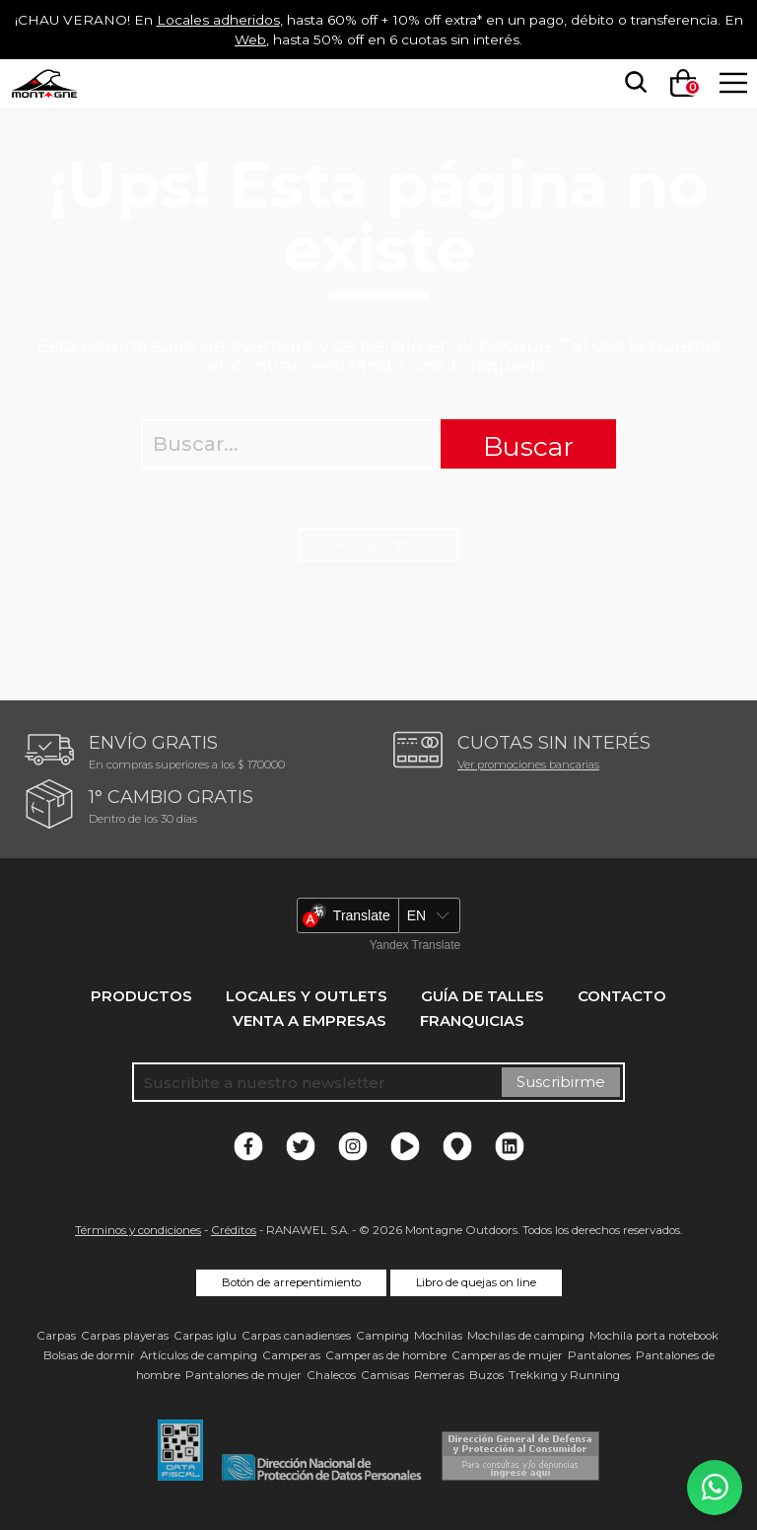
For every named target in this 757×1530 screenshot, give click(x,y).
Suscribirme (560, 1081)
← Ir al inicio (379, 544)
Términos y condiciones (138, 1230)
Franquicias (472, 1020)
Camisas (385, 1375)
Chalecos (331, 1375)
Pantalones (599, 1355)
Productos (141, 995)
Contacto (622, 995)
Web (303, 39)
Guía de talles (482, 995)
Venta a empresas (309, 1020)
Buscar (528, 446)
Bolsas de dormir (89, 1355)
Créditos (233, 1230)
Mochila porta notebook (654, 1336)
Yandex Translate (415, 945)
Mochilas (438, 1336)
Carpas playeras (125, 1336)
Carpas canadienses (296, 1336)
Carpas (56, 1336)
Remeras (439, 1375)
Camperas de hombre (386, 1355)
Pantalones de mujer (243, 1375)
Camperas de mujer (507, 1355)
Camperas (291, 1355)
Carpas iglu (205, 1336)
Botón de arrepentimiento (291, 1282)
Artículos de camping (198, 1355)
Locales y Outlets (306, 995)
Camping (382, 1336)
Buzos (486, 1375)
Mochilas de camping (526, 1336)
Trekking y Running (564, 1375)
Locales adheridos (262, 19)
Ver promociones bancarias (528, 764)
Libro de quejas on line (476, 1282)
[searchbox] (632, 83)
